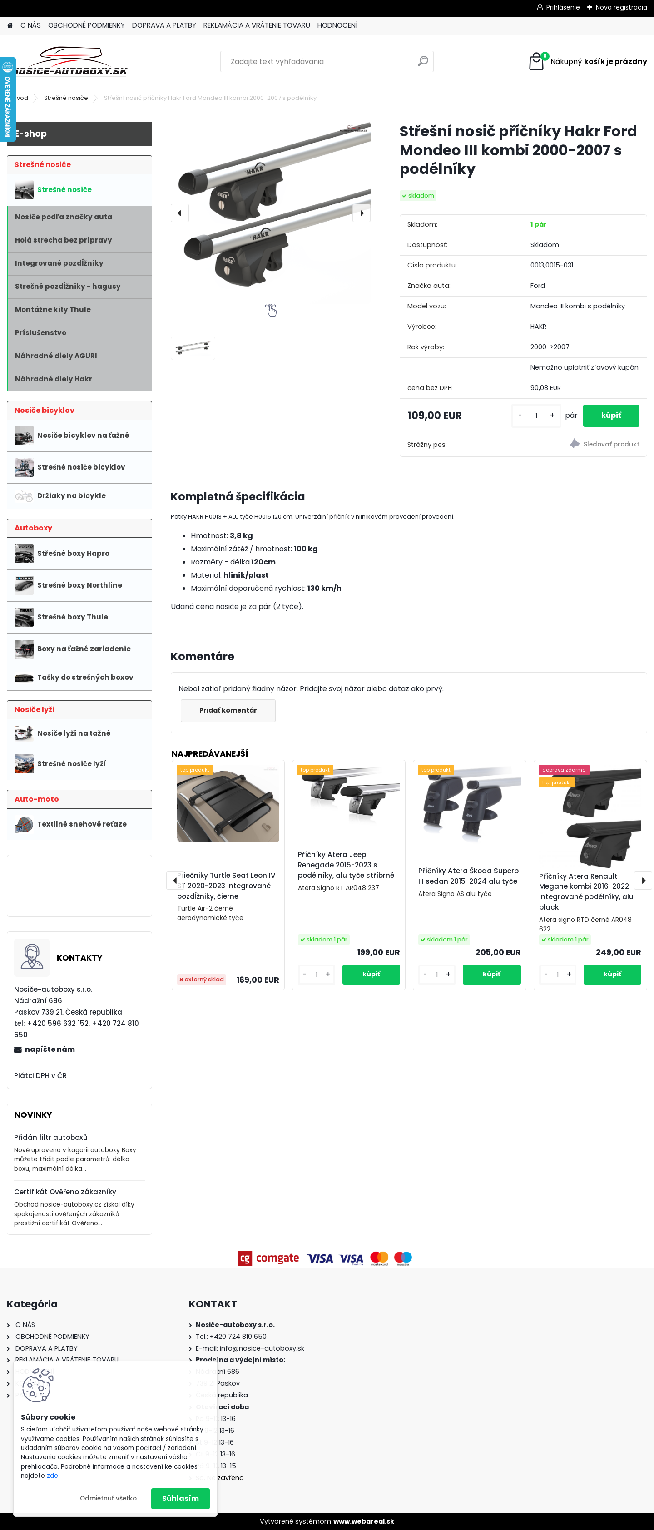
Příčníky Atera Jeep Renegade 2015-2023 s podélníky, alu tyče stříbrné (346, 865)
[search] (423, 65)
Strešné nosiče (66, 98)
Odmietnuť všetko (108, 1498)
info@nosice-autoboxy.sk (262, 1348)
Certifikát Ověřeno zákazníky (65, 1192)
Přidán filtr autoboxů (51, 1137)
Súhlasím (180, 1498)
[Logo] (69, 61)
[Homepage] (10, 26)
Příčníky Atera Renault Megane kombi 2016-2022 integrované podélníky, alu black (586, 891)
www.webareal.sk (363, 1521)
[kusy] (536, 416)
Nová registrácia (621, 7)
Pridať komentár (228, 710)
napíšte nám (50, 1049)
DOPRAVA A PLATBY (164, 25)
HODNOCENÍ (337, 25)
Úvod (20, 98)
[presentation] (180, 213)
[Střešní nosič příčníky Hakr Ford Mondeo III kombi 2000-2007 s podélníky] (271, 213)
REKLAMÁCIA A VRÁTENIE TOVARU (256, 25)
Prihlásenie (563, 7)
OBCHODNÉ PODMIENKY (86, 25)
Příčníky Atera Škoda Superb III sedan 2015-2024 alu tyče (468, 876)
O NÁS (30, 25)
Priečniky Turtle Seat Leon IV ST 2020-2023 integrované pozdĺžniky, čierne (226, 886)
